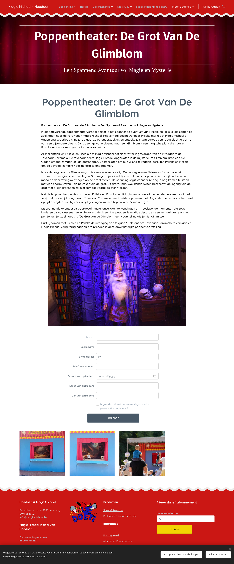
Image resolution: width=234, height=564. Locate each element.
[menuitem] (97, 7)
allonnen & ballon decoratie (121, 515)
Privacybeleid (111, 535)
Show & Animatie (113, 510)
